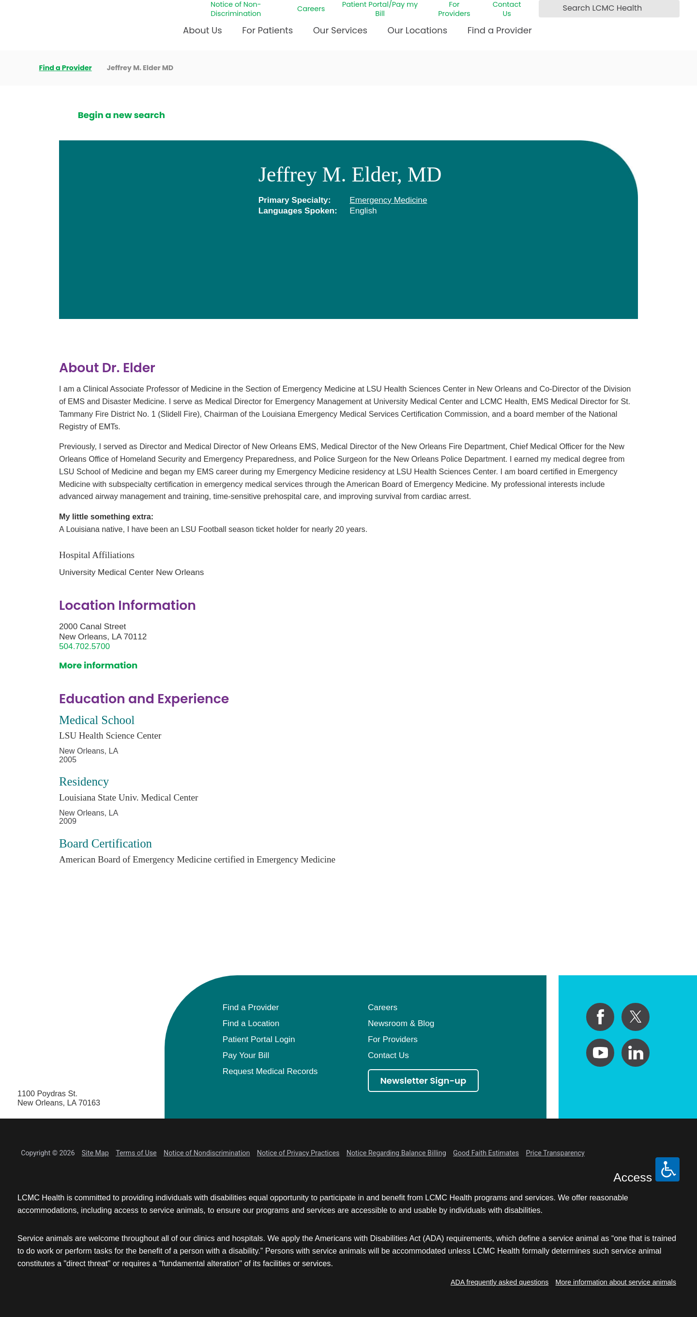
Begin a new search (121, 115)
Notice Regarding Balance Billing (396, 1153)
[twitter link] (635, 1017)
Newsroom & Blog (401, 1023)
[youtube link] (600, 1053)
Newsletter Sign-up (423, 1081)
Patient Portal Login (259, 1039)
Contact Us (507, 9)
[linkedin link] (635, 1053)
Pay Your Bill (246, 1055)
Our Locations (417, 30)
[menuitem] (202, 34)
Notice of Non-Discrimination (236, 9)
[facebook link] (600, 1017)
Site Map (95, 1153)
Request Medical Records (270, 1071)
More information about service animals (616, 1282)
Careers (311, 9)
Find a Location (251, 1023)
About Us (202, 30)
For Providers (454, 9)
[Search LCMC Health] (548, 8)
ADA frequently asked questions (499, 1282)
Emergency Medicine (388, 200)
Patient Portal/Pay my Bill (380, 9)
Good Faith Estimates (486, 1153)
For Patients (267, 30)
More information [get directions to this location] (98, 665)
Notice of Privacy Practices (298, 1153)
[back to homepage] (20, 67)
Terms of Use (136, 1153)
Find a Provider (500, 30)
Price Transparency (555, 1153)
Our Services (340, 30)
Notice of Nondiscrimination (207, 1153)
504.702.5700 (84, 646)
